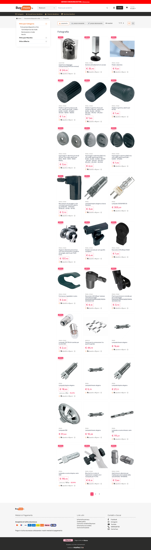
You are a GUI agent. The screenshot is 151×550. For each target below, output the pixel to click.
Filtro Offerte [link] (24, 41)
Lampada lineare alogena (119, 342)
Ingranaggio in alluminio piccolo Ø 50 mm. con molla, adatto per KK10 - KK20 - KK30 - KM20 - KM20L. (69, 158)
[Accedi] (117, 8)
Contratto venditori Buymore (86, 523)
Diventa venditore (52, 14)
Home (19, 18)
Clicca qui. (86, 2)
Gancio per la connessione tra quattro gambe (94, 343)
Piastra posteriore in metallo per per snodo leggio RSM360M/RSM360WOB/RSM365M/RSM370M (122, 298)
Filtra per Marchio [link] (26, 38)
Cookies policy (81, 521)
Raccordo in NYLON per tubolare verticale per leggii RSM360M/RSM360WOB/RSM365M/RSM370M (95, 298)
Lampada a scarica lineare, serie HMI (121, 431)
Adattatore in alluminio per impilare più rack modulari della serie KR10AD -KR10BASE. (121, 475)
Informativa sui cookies (84, 525)
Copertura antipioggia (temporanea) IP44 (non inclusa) (69, 65)
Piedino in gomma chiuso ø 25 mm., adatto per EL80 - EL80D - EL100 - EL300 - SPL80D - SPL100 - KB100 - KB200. (69, 110)
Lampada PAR (63, 430)
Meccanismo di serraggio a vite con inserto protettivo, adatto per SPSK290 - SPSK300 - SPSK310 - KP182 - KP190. (68, 206)
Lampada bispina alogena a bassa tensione (95, 204)
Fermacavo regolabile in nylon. (68, 296)
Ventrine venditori (68, 14)
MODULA (87, 340)
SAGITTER (61, 63)
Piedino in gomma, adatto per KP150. (121, 108)
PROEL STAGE (89, 63)
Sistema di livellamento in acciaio (95, 65)
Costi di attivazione (83, 528)
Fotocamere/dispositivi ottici (32, 18)
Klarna (86, 540)
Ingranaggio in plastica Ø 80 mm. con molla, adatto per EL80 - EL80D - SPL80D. (122, 157)
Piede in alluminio (117, 65)
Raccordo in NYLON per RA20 (121, 250)
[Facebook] (122, 520)
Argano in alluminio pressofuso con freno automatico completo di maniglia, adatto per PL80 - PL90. (69, 252)
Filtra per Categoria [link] (26, 24)
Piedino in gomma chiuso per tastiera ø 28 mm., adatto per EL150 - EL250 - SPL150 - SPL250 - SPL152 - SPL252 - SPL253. (94, 111)
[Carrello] (127, 8)
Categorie (19, 14)
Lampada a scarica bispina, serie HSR (69, 474)
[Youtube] (122, 524)
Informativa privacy (83, 519)
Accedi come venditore (34, 14)
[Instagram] (122, 522)
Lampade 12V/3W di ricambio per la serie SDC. (69, 343)
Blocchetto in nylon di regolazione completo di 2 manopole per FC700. (93, 475)
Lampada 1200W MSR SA (119, 204)
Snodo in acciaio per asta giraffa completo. (95, 250)
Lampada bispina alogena (66, 385)
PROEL (87, 201)
